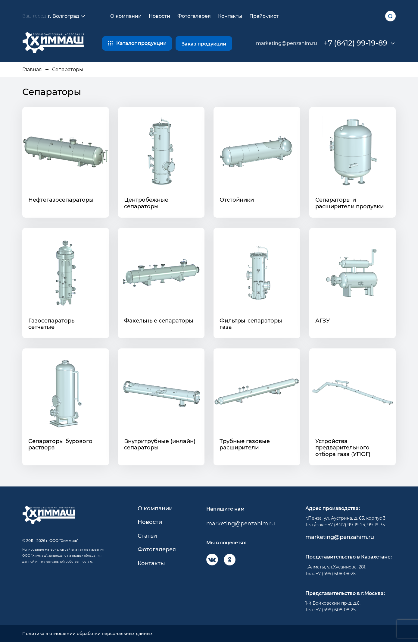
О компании (126, 16)
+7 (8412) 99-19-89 (355, 43)
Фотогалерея (194, 16)
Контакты (230, 16)
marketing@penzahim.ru (286, 43)
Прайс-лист (264, 16)
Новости (159, 16)
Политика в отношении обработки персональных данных (87, 633)
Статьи (147, 536)
